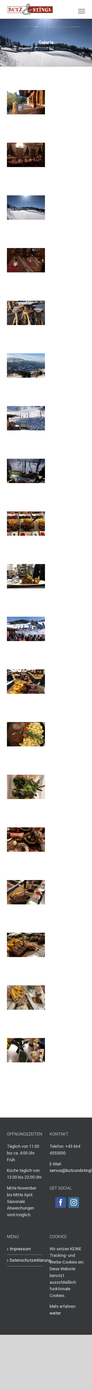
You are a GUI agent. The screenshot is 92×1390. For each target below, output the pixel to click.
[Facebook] (60, 1202)
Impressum (20, 1248)
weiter (55, 1313)
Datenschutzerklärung (25, 1260)
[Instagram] (73, 1202)
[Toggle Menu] (81, 11)
